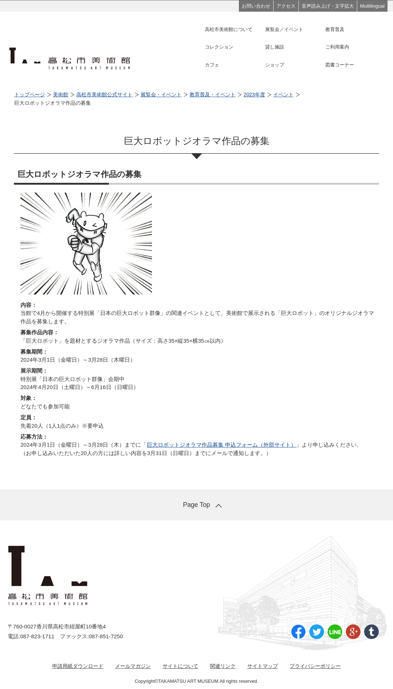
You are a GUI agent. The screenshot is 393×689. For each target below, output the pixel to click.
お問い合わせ (256, 6)
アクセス (285, 6)
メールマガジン (133, 666)
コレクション (219, 47)
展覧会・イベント (161, 94)
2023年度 (254, 94)
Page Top (196, 504)
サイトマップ (262, 666)
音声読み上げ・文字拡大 (328, 6)
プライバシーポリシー (315, 666)
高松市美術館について (228, 29)
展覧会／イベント (284, 29)
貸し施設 (274, 47)
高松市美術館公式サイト (104, 94)
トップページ (29, 94)
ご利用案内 (337, 47)
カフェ (212, 65)
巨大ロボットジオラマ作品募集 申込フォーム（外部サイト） (221, 445)
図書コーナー (339, 65)
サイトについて (180, 666)
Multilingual (372, 6)
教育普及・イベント (213, 94)
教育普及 (334, 29)
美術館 (60, 94)
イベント (283, 94)
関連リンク (223, 666)
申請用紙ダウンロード (77, 666)
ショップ (274, 65)
